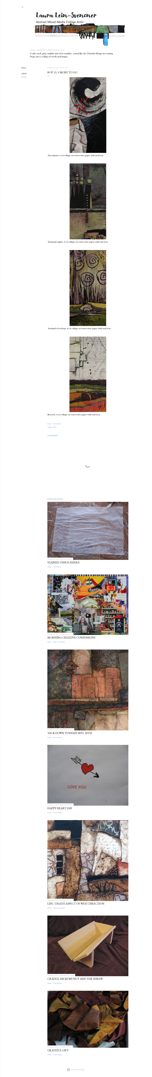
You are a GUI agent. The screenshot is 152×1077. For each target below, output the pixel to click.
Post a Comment (59, 642)
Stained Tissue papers (63, 562)
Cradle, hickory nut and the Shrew (75, 979)
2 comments (57, 737)
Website (41, 50)
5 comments (57, 812)
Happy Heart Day (59, 808)
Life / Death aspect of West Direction (75, 903)
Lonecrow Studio (55, 50)
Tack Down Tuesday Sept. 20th (69, 733)
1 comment (57, 567)
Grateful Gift (58, 1050)
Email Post (57, 424)
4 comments (57, 1055)
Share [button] (23, 68)
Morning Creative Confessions (71, 637)
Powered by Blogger (76, 1069)
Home (33, 50)
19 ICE (23, 77)
